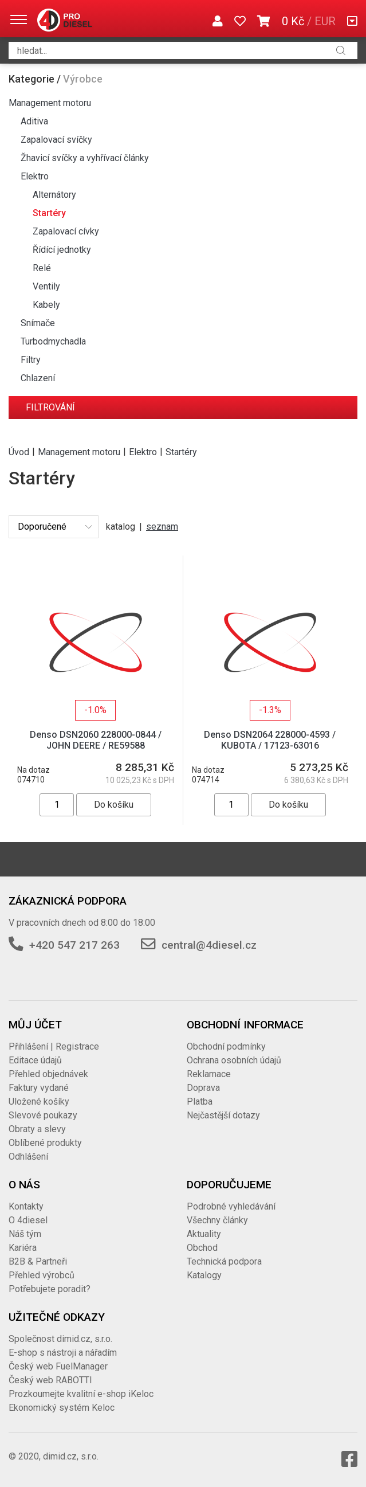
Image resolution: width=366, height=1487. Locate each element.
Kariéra (23, 1247)
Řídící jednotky (62, 249)
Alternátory (54, 194)
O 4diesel (28, 1220)
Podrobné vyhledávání (231, 1206)
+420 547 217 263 (74, 945)
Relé (42, 268)
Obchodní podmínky (226, 1046)
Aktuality (204, 1233)
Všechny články (217, 1220)
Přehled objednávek (48, 1074)
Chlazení (38, 378)
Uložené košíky (39, 1101)
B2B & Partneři (38, 1261)
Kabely (46, 304)
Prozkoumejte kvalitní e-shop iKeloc (81, 1393)
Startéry (49, 213)
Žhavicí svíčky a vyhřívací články (85, 157)
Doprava (203, 1087)
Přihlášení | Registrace (54, 1046)
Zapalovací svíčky (56, 139)
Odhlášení (28, 1156)
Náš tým (25, 1233)
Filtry (31, 359)
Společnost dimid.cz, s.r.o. (60, 1338)
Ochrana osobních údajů (234, 1060)
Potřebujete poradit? (49, 1288)
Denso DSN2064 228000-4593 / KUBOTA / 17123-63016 (270, 740)
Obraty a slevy (37, 1129)
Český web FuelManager (58, 1366)
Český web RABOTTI (50, 1380)
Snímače (38, 323)
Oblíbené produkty (45, 1142)
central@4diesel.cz (209, 945)
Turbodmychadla (53, 341)
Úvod (19, 451)
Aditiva (34, 121)
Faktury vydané (39, 1087)
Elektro (35, 176)
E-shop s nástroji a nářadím (63, 1352)
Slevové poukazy (43, 1115)
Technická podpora (224, 1261)
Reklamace (209, 1074)
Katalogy (204, 1275)
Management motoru (50, 102)
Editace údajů (35, 1060)
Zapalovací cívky (66, 231)
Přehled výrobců (41, 1275)
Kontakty (26, 1206)
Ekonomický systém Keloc (62, 1407)
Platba (199, 1101)
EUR (325, 21)
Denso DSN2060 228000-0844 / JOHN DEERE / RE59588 (96, 740)
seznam (162, 526)
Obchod (202, 1247)
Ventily (46, 286)
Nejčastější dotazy (223, 1115)
